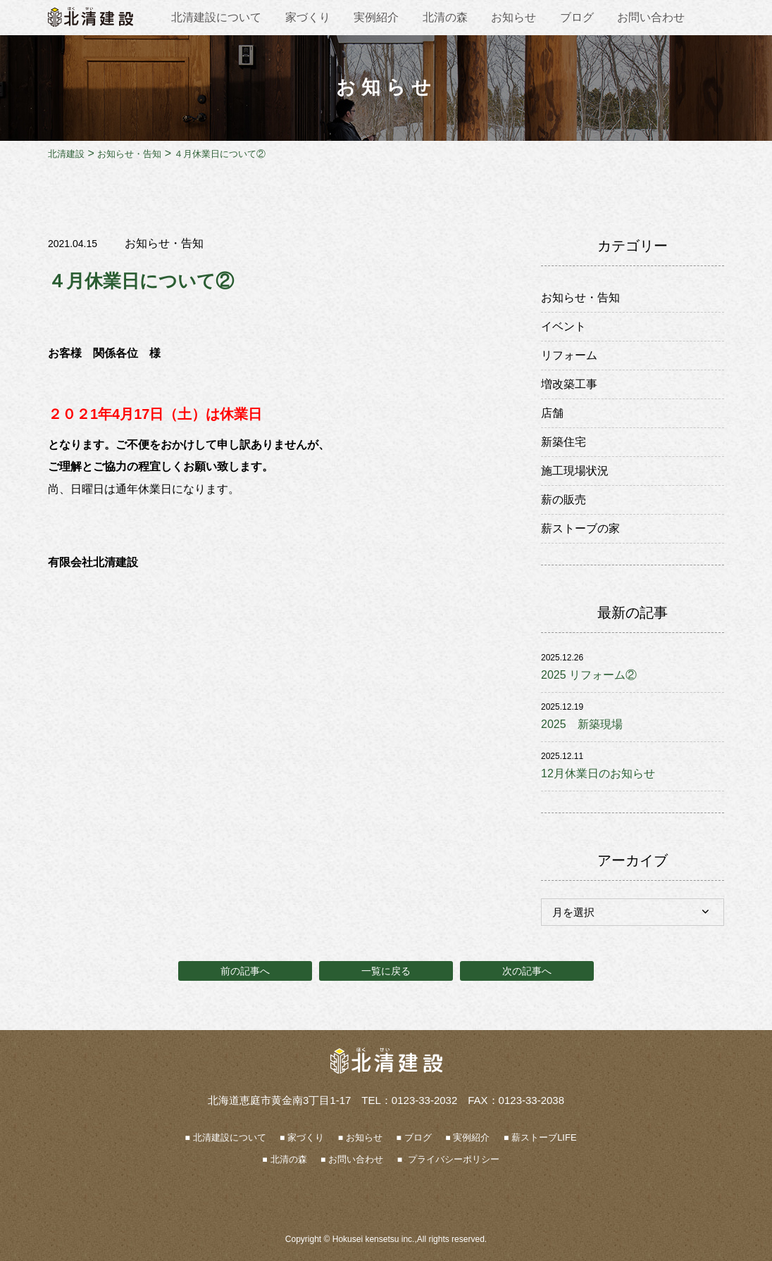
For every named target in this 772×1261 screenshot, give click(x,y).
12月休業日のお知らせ (598, 773)
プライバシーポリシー (452, 1160)
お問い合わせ (651, 17)
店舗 (552, 413)
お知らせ (513, 17)
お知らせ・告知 (164, 243)
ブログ (577, 17)
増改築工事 (569, 384)
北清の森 (445, 17)
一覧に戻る (386, 971)
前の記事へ (245, 971)
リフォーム (569, 355)
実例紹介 (376, 17)
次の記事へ (527, 971)
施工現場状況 (575, 471)
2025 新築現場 (582, 724)
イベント (563, 326)
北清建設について (216, 17)
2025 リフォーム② (589, 675)
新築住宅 (563, 442)
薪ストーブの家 (580, 528)
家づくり (307, 17)
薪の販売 (563, 500)
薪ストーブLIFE (543, 1138)
